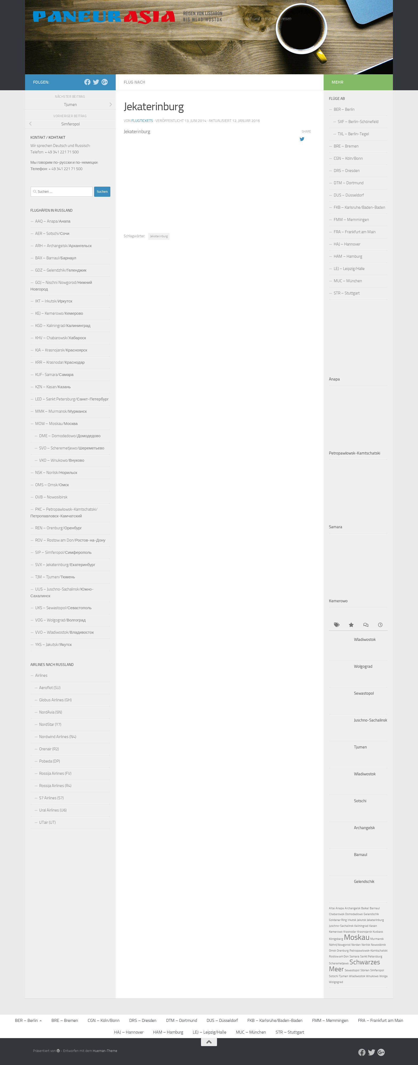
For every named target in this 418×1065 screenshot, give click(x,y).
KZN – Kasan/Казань (53, 386)
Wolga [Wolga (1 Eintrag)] (383, 976)
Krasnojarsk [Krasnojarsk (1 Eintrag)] (364, 931)
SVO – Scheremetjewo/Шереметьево (71, 448)
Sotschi (360, 800)
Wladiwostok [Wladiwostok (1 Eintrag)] (357, 976)
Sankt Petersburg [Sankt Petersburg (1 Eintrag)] (371, 956)
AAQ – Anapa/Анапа (52, 221)
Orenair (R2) (49, 749)
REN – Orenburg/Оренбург (58, 528)
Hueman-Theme (105, 1051)
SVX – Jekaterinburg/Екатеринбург (65, 564)
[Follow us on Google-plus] (104, 82)
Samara (335, 527)
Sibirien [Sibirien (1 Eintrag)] (364, 970)
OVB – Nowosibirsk (51, 497)
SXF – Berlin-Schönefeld (358, 121)
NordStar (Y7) (50, 724)
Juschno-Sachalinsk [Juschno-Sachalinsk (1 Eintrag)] (341, 926)
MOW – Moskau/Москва (56, 423)
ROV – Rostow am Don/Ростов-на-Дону (70, 540)
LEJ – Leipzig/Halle (349, 268)
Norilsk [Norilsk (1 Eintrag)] (365, 945)
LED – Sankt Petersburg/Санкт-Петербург (72, 399)
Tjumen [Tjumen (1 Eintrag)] (343, 976)
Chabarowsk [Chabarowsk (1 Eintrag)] (336, 914)
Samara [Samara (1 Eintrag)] (354, 956)
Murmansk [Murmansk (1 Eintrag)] (377, 939)
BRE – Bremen (346, 146)
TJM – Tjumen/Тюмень (55, 577)
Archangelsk (364, 827)
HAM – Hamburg (348, 256)
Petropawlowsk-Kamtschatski (354, 453)
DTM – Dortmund (349, 183)
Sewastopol (364, 693)
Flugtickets (142, 120)
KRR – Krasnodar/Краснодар (60, 362)
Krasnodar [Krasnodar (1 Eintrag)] (349, 931)
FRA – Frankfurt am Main (355, 232)
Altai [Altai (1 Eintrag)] (332, 908)
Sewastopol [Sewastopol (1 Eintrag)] (352, 970)
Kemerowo (338, 601)
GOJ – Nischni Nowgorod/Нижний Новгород (61, 286)
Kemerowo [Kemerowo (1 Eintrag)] (336, 931)
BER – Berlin (344, 109)
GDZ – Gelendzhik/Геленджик (60, 270)
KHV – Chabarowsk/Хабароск (60, 337)
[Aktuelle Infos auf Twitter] (96, 82)
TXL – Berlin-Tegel (353, 134)
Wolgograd (363, 666)
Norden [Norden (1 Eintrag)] (356, 945)
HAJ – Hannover (347, 244)
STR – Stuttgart (347, 293)
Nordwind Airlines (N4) (57, 736)
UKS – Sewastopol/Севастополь (63, 607)
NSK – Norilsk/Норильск (56, 472)
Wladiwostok (365, 639)
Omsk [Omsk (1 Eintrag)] (332, 950)
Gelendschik (364, 881)
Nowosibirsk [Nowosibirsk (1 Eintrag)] (378, 945)
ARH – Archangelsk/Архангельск (63, 245)
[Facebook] (87, 82)
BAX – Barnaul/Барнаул (55, 258)
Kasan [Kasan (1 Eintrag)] (373, 926)
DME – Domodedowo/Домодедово (70, 435)
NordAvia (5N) (50, 712)
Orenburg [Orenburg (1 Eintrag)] (343, 950)
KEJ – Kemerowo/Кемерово (59, 313)
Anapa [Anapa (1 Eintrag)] (340, 908)
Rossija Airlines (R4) (55, 785)
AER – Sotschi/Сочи (52, 233)
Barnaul (360, 854)
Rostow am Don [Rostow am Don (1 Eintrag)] (339, 956)
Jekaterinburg (159, 236)
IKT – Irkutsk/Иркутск (53, 301)
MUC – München (348, 280)
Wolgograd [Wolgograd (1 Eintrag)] (336, 982)
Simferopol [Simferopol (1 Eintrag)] (377, 970)
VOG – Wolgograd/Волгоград (60, 620)
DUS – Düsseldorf (349, 195)
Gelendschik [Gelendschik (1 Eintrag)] (371, 914)
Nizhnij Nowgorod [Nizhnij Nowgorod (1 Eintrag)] (340, 945)
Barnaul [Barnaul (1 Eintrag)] (375, 908)
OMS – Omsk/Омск (52, 484)
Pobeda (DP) (49, 761)
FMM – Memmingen (351, 219)
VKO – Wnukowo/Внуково (61, 460)
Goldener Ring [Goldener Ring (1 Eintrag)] (338, 920)
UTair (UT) (47, 822)
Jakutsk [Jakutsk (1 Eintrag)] (361, 920)
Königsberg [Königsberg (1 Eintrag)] (336, 939)
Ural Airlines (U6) (53, 810)
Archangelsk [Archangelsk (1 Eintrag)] (352, 908)
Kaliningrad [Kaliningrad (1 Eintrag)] (361, 926)
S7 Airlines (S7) (51, 798)
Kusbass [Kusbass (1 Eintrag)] (378, 931)
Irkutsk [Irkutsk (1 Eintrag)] (352, 920)
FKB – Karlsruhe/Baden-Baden (359, 207)
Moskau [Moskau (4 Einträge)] (356, 937)
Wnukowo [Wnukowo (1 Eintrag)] (372, 976)
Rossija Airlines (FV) (55, 773)
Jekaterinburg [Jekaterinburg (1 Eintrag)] (375, 920)
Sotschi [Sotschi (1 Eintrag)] (333, 976)
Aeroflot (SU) (50, 687)
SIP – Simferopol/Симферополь (63, 552)
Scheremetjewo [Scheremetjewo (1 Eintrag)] (339, 963)
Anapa (334, 379)
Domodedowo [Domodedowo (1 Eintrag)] (354, 914)
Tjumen (360, 747)
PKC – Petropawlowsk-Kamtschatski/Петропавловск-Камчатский (64, 512)
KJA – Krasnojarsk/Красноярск (61, 350)
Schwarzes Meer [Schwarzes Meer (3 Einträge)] (354, 965)
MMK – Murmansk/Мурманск (61, 411)
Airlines (41, 675)
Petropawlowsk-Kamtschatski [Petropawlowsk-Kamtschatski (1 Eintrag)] (368, 950)
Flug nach (134, 82)
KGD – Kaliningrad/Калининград (62, 325)
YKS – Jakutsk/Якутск (53, 644)
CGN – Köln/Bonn (348, 158)
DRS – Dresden (347, 170)
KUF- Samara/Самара (54, 374)
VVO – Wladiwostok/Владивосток (64, 632)
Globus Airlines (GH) (55, 700)
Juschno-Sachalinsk (370, 720)
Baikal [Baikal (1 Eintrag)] (365, 908)
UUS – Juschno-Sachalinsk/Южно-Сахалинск (62, 592)
